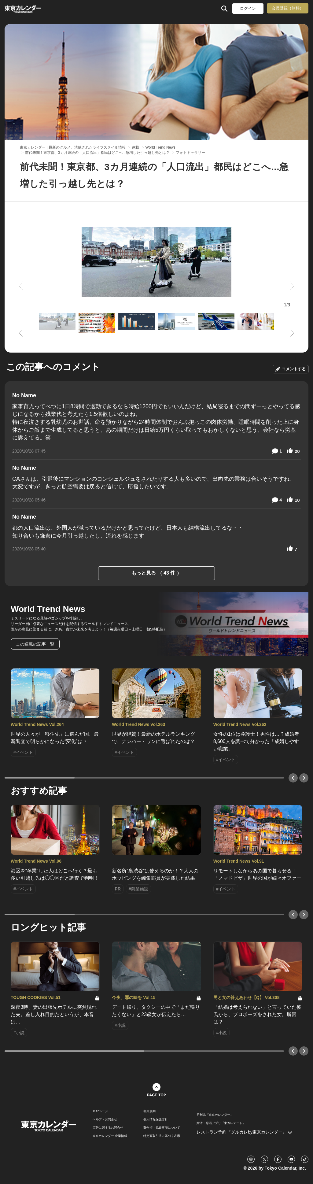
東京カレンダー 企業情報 (110, 1136)
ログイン (248, 8)
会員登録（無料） (288, 8)
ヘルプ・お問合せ (105, 1119)
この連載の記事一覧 (35, 644)
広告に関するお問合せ (108, 1127)
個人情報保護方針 (155, 1119)
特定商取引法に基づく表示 (161, 1136)
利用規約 (149, 1111)
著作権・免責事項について (161, 1127)
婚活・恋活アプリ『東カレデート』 (221, 1123)
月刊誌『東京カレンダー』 (215, 1114)
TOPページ (100, 1111)
